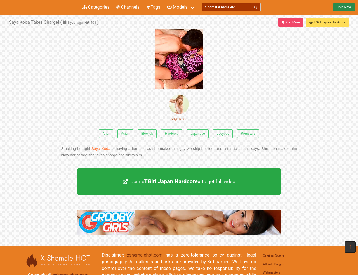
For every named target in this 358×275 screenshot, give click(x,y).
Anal (106, 134)
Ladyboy (223, 134)
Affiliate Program (274, 264)
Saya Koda (179, 107)
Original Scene (273, 255)
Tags (153, 7)
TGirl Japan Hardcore (327, 22)
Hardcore (171, 134)
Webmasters (272, 272)
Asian (125, 134)
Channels (128, 7)
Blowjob (147, 134)
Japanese (197, 134)
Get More (291, 22)
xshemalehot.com (145, 255)
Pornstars (248, 134)
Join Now (344, 7)
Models (177, 7)
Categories (96, 7)
